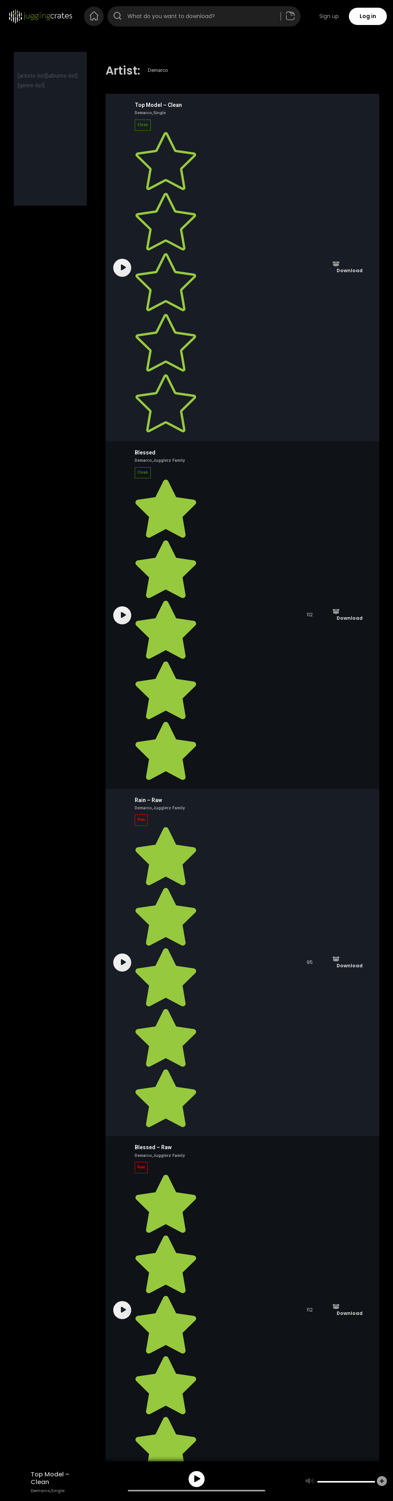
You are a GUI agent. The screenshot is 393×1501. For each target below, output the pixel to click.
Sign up (329, 16)
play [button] (196, 1479)
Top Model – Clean (158, 105)
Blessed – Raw (153, 1147)
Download (349, 271)
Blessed (145, 452)
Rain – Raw (148, 800)
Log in (368, 16)
